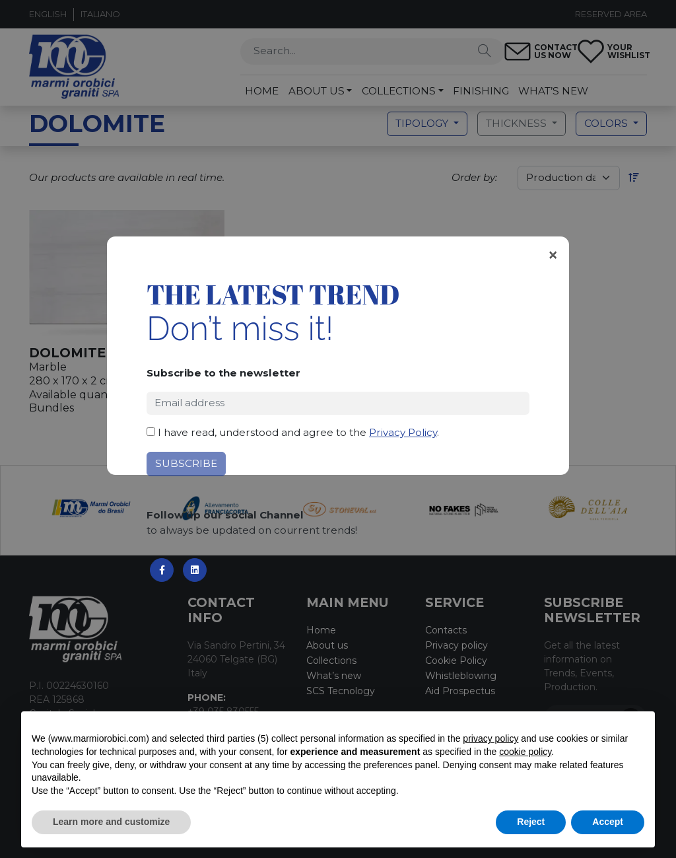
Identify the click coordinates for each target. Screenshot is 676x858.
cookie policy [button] (525, 751)
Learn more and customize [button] (111, 821)
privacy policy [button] (490, 738)
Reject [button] (531, 821)
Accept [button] (607, 821)
